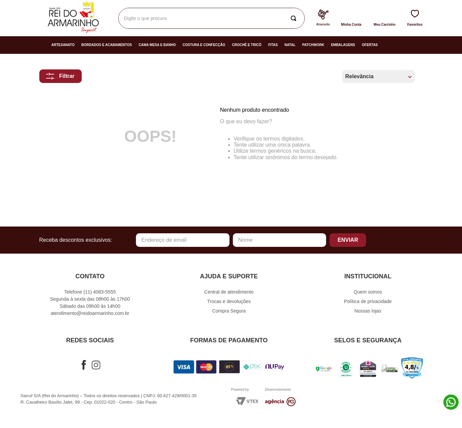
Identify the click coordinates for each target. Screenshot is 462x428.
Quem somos (368, 292)
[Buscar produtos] (295, 18)
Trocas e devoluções (229, 301)
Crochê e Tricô (247, 45)
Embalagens (343, 45)
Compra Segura (229, 311)
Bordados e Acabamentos (106, 45)
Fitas (273, 45)
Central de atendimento (229, 292)
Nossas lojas (367, 311)
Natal (289, 45)
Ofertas (370, 45)
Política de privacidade (368, 301)
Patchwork (313, 45)
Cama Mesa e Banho (157, 45)
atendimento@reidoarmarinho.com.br (90, 313)
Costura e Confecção (204, 45)
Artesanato (63, 45)
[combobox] (211, 18)
